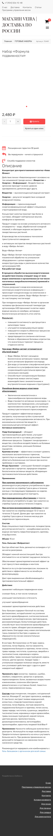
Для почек (46, 804)
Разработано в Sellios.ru (12, 776)
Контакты (27, 7)
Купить (37, 121)
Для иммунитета (43, 816)
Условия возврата (42, 800)
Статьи (38, 7)
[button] (26, 106)
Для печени (45, 808)
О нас (4, 7)
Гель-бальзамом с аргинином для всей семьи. (24, 751)
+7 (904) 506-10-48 (13, 3)
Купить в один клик (34, 128)
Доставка (15, 7)
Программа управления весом (16, 10)
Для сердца (45, 812)
